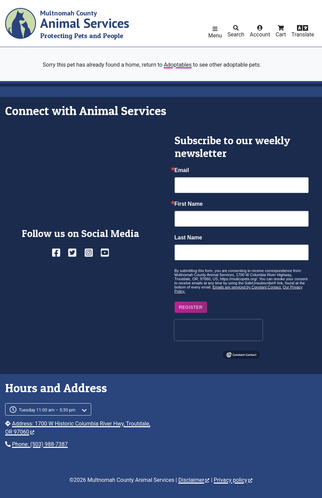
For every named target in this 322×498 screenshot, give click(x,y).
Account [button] (260, 34)
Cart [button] (281, 34)
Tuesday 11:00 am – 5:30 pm (47, 409)
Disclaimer (193, 480)
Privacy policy (233, 480)
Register (191, 307)
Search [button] (235, 34)
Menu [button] (215, 35)
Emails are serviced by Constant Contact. (247, 287)
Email (182, 170)
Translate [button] (302, 34)
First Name (189, 204)
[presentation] (218, 330)
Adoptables (178, 64)
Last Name (188, 237)
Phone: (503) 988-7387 (40, 444)
